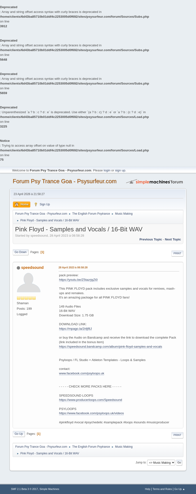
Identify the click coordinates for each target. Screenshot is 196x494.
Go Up (19, 434)
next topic (173, 239)
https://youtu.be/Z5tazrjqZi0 (78, 280)
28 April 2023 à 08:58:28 (73, 267)
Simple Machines (49, 489)
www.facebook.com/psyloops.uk (81, 373)
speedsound (32, 268)
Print (177, 253)
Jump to (141, 462)
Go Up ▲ (179, 489)
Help (147, 489)
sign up (120, 170)
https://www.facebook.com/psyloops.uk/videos (91, 413)
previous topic (150, 239)
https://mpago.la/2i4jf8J (75, 328)
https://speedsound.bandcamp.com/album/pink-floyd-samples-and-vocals (110, 346)
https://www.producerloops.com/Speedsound (90, 400)
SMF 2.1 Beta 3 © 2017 (24, 489)
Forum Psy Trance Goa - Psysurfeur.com (65, 181)
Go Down (21, 252)
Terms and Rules (162, 489)
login (107, 170)
